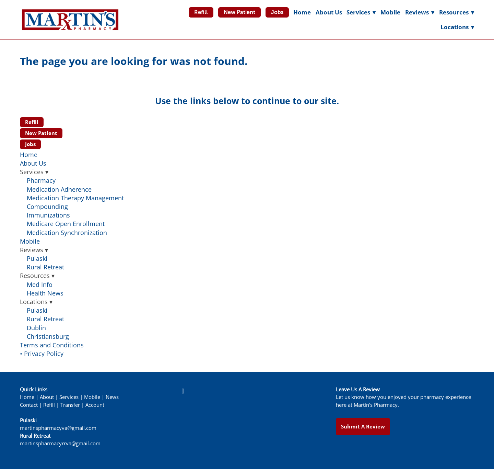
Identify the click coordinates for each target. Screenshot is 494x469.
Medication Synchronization (67, 232)
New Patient (239, 12)
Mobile (390, 12)
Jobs (277, 12)
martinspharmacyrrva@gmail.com (60, 443)
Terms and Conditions (52, 344)
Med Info (39, 284)
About (47, 397)
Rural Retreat (45, 267)
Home (302, 12)
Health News (45, 293)
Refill (201, 12)
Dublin (36, 327)
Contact (29, 405)
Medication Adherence (59, 189)
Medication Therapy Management (75, 197)
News (112, 397)
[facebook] (183, 391)
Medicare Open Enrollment (66, 223)
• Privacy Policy (41, 353)
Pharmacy (41, 180)
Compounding (47, 206)
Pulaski (37, 258)
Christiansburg (48, 336)
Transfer (70, 405)
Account (94, 405)
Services (69, 397)
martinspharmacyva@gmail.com (58, 428)
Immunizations (48, 215)
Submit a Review (363, 426)
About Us (329, 12)
